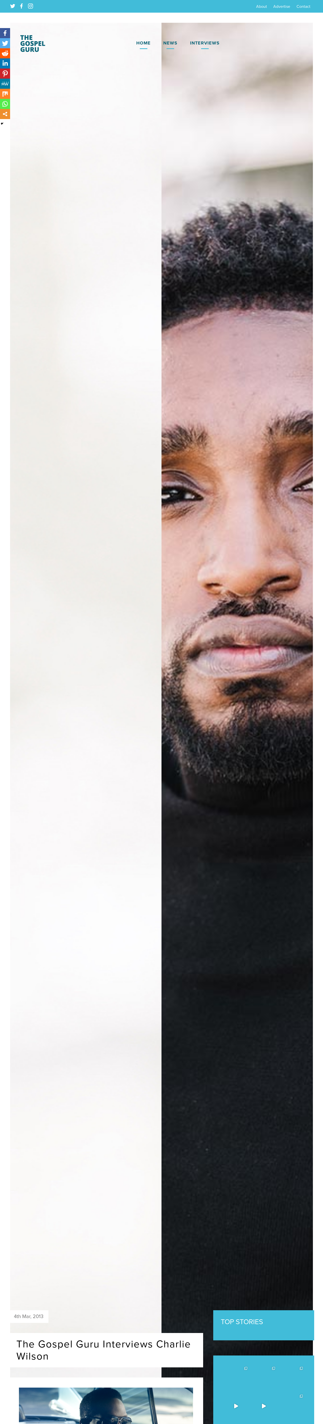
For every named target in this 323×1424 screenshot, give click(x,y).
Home (143, 43)
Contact (303, 6)
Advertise (281, 6)
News (170, 43)
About (261, 6)
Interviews (205, 43)
